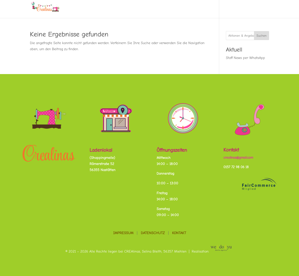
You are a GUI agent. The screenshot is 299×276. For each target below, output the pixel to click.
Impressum (123, 233)
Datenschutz (153, 233)
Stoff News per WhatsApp (245, 58)
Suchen (261, 36)
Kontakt (231, 150)
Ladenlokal (101, 150)
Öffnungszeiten (172, 150)
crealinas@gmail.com (238, 158)
